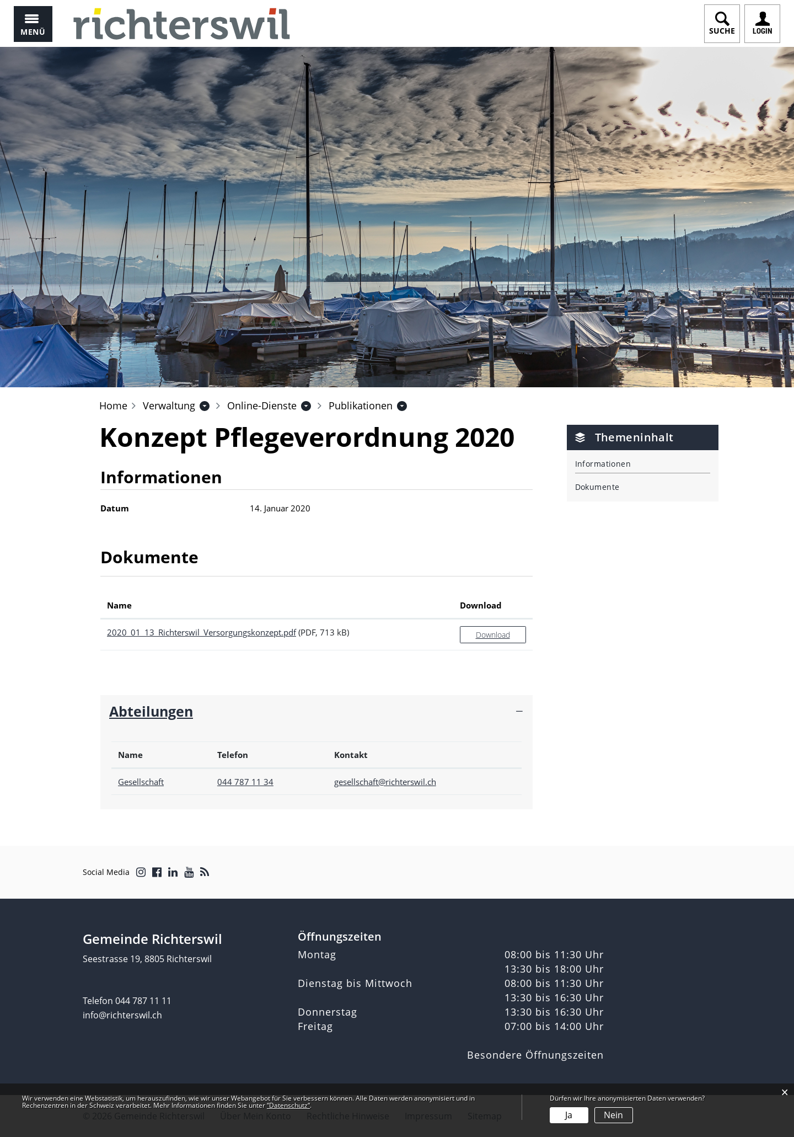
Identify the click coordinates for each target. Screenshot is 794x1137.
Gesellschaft (141, 781)
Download (493, 634)
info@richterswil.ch (122, 1015)
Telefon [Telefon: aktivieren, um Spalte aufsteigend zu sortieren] (232, 754)
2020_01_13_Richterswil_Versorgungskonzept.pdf (201, 632)
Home (113, 405)
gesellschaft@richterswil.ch (385, 781)
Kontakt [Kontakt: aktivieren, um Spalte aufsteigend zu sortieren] (351, 754)
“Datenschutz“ (288, 1105)
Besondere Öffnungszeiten (535, 1054)
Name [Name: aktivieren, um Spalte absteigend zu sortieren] (130, 754)
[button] (169, 405)
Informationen (603, 463)
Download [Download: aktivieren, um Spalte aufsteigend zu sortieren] (481, 605)
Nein (613, 1115)
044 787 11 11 (143, 1001)
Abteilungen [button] (151, 711)
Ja (568, 1115)
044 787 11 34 (245, 781)
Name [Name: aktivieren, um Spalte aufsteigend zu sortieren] (119, 605)
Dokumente (597, 487)
